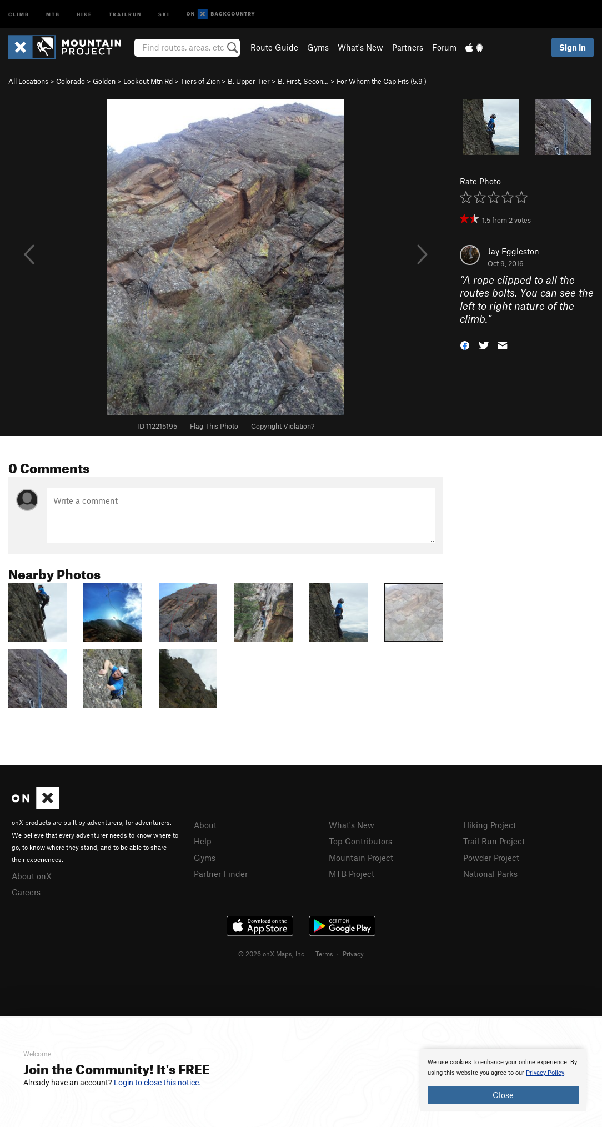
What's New (360, 47)
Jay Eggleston (513, 251)
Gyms (318, 47)
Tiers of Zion (200, 81)
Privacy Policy (545, 1072)
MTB (53, 13)
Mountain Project (361, 858)
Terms (324, 954)
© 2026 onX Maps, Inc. (272, 954)
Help (203, 841)
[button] (465, 344)
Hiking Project (489, 825)
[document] (503, 1080)
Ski (164, 13)
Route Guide (274, 47)
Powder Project (491, 858)
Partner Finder (221, 874)
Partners (407, 47)
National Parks (490, 874)
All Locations (28, 81)
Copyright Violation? (282, 426)
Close (503, 1095)
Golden (104, 81)
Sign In (572, 47)
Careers (26, 892)
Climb (18, 13)
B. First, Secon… (303, 81)
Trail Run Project (494, 841)
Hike (84, 13)
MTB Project (351, 874)
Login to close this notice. (157, 1082)
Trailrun (125, 13)
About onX (32, 876)
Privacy (353, 954)
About (205, 825)
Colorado (70, 81)
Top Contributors (360, 841)
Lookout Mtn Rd (148, 81)
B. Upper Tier (249, 81)
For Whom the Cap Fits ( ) (382, 81)
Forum (444, 47)
